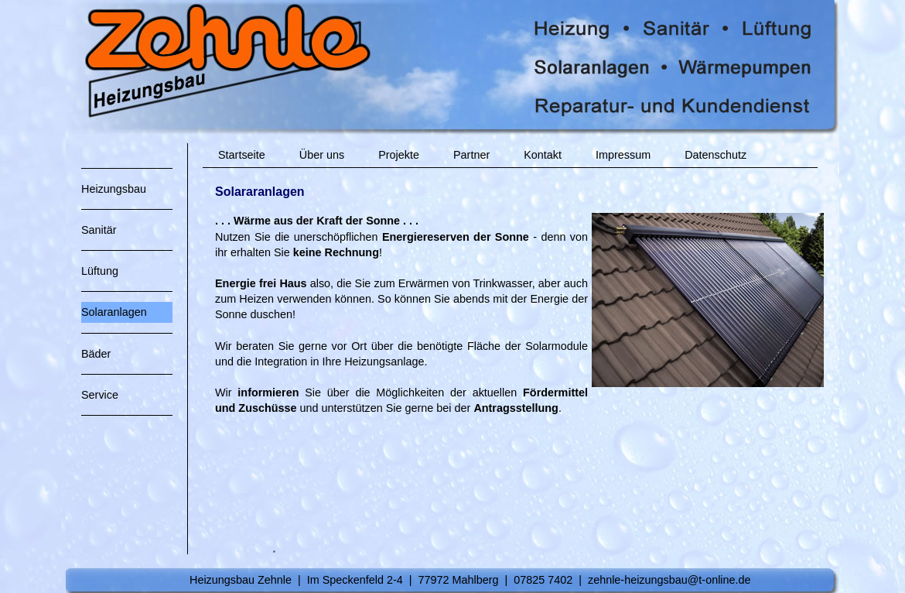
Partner (471, 155)
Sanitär (99, 230)
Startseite (241, 155)
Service (99, 395)
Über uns (321, 155)
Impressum (623, 155)
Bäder (96, 354)
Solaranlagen (114, 312)
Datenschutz (715, 155)
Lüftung (99, 271)
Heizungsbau (113, 189)
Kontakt (543, 155)
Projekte (398, 155)
